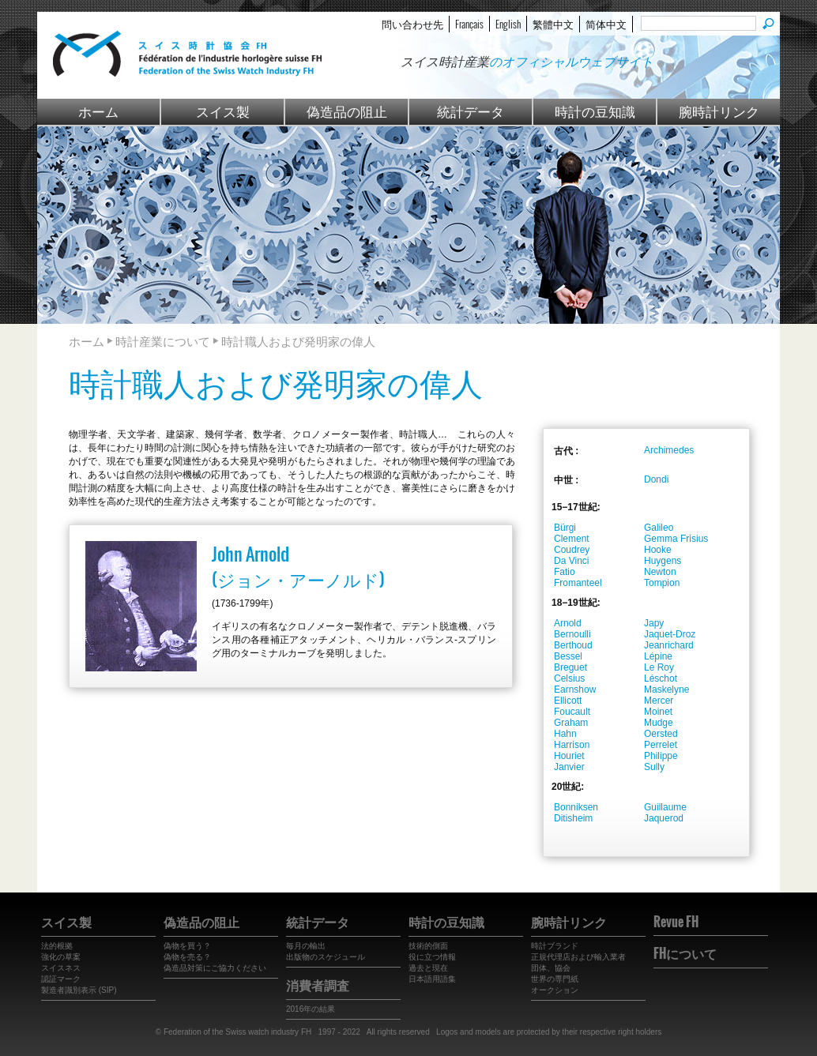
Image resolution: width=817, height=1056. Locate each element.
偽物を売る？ (187, 957)
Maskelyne (666, 689)
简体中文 (606, 24)
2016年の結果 (310, 1009)
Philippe (661, 755)
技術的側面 (428, 945)
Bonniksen (576, 807)
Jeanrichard (669, 645)
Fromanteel (578, 582)
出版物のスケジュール (325, 957)
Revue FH (675, 921)
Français (469, 24)
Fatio (564, 571)
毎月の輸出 (306, 945)
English (508, 24)
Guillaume (665, 807)
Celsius (569, 678)
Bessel (568, 656)
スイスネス (61, 968)
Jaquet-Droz (669, 634)
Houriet (569, 755)
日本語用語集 (432, 979)
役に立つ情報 (432, 957)
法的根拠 (57, 945)
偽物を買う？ (187, 945)
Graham (571, 722)
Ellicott (568, 700)
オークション (554, 990)
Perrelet (660, 744)
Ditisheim (573, 818)
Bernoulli (572, 634)
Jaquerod (663, 818)
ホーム (98, 111)
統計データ (470, 111)
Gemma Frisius (676, 538)
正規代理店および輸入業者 (578, 957)
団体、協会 (550, 968)
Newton (660, 571)
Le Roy (659, 667)
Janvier (569, 766)
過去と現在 (428, 968)
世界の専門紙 (554, 979)
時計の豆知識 (595, 111)
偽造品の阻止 (347, 111)
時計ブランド (554, 945)
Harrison (571, 744)
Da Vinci (571, 560)
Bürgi (565, 527)
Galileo (658, 527)
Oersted (661, 733)
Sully (654, 766)
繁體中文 (553, 24)
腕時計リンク (719, 111)
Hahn (565, 733)
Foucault (572, 711)
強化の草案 (61, 957)
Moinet (658, 711)
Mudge (658, 722)
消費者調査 (317, 984)
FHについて (685, 953)
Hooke (658, 549)
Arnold (568, 623)
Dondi (656, 479)
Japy (654, 623)
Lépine (658, 656)
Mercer (658, 700)
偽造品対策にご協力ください (215, 968)
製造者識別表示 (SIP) (79, 990)
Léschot (660, 678)
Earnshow (575, 689)
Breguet (570, 667)
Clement (571, 538)
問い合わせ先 (412, 24)
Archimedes (669, 450)
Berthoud (573, 645)
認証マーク (61, 979)
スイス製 (223, 111)
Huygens (662, 560)
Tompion (662, 582)
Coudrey (571, 549)
